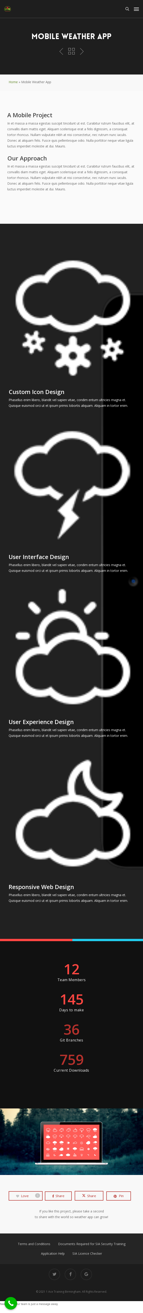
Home (13, 82)
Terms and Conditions (34, 1244)
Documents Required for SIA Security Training (91, 1244)
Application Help (53, 1253)
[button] (136, 9)
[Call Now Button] (11, 1303)
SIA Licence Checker (87, 1253)
